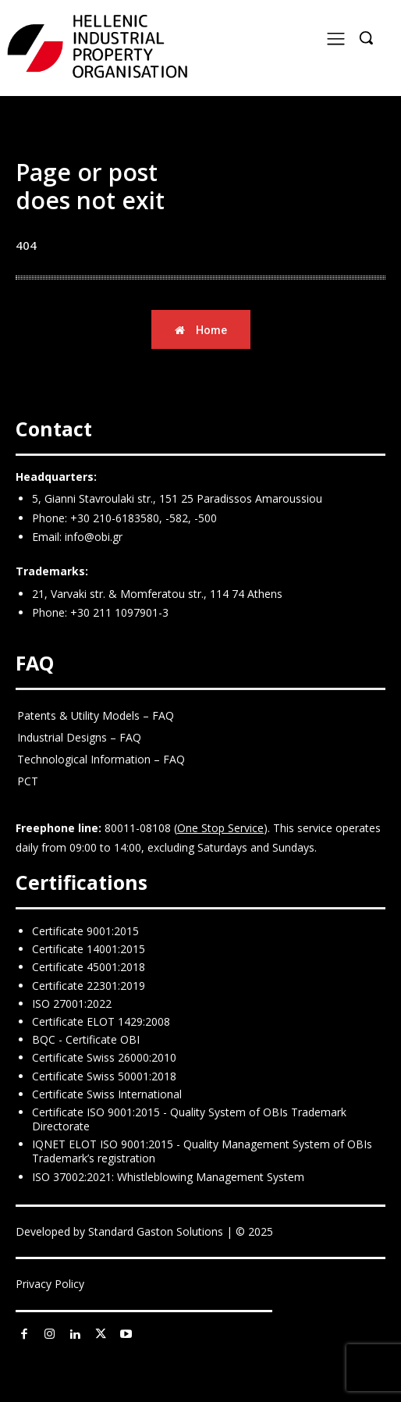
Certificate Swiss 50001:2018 (104, 1076)
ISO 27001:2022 (72, 1003)
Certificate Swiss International (107, 1094)
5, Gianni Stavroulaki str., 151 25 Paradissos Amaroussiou (177, 498)
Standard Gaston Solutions (155, 1231)
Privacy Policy (50, 1283)
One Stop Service (220, 827)
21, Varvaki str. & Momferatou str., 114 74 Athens (157, 593)
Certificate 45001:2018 (88, 966)
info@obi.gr (93, 536)
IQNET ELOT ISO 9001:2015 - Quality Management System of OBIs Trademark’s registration (202, 1151)
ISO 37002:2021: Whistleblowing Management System (168, 1176)
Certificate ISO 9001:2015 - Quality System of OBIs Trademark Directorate (189, 1119)
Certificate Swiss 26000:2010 (104, 1057)
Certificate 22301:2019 (88, 985)
